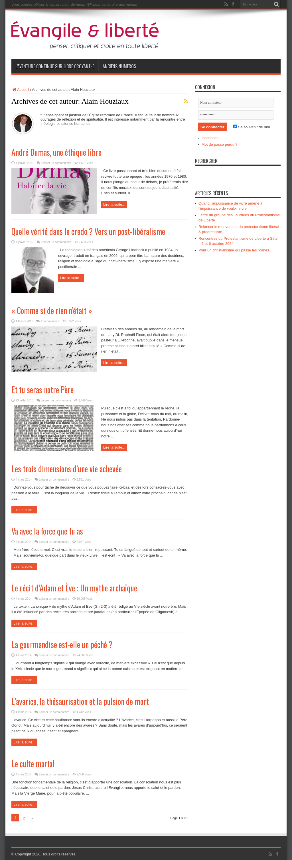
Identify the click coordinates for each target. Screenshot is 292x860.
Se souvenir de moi (251, 127)
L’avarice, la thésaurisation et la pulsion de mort (80, 701)
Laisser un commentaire (56, 163)
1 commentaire (49, 321)
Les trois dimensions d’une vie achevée (66, 469)
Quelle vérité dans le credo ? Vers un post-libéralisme (88, 231)
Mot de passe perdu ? (220, 144)
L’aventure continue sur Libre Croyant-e (54, 66)
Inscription (210, 138)
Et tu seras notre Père (42, 389)
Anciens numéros (119, 66)
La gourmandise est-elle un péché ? (61, 644)
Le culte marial (32, 763)
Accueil (20, 89)
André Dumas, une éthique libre (56, 152)
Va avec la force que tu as (47, 531)
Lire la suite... (114, 204)
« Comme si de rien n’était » (51, 310)
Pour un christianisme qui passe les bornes (233, 250)
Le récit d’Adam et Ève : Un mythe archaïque (74, 588)
